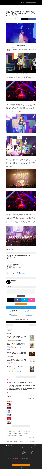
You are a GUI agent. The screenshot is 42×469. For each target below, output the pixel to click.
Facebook (9, 448)
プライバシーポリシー (32, 458)
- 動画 (31, 447)
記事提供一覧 (12, 458)
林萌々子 (15, 431)
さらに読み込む (24, 425)
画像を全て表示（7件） (21, 45)
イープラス (8, 440)
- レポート (31, 451)
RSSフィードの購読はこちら (22, 303)
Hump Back (9, 431)
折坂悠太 (26, 433)
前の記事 (9, 324)
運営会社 (8, 458)
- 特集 (31, 453)
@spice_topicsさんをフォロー (10, 451)
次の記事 (33, 324)
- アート (23, 453)
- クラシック (23, 451)
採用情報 (23, 458)
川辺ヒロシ (20, 435)
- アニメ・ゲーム (24, 452)
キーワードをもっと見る (31, 437)
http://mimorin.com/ (22, 273)
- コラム (31, 452)
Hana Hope (15, 433)
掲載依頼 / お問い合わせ (18, 458)
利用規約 (27, 458)
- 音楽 (22, 447)
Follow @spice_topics (13, 311)
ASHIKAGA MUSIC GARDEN (12, 435)
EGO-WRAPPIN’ (21, 431)
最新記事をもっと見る (31, 398)
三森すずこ (16, 47)
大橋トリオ (20, 433)
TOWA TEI (9, 433)
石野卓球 (27, 431)
